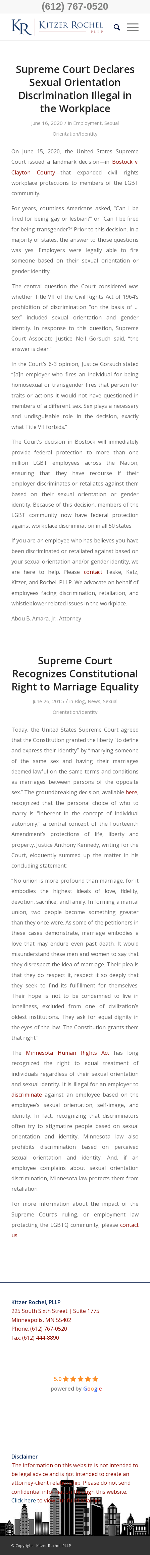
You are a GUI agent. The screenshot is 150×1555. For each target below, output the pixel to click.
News (94, 701)
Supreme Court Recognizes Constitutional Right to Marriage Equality (75, 673)
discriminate (26, 1094)
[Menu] (129, 27)
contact (93, 572)
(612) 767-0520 (75, 6)
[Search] (113, 27)
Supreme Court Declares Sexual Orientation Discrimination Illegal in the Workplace (75, 88)
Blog (79, 701)
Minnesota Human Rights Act (67, 1052)
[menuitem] (113, 27)
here (131, 792)
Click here (24, 1500)
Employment (87, 123)
